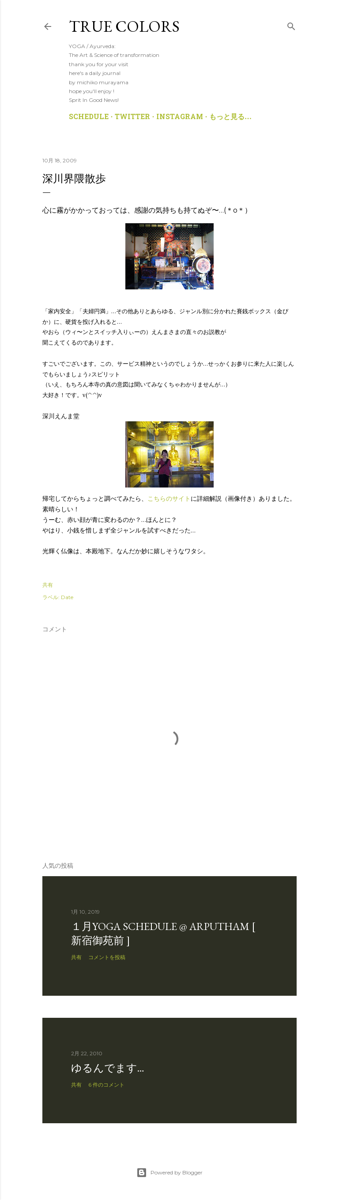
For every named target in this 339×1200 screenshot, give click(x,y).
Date (67, 597)
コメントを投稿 (106, 957)
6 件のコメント (106, 1084)
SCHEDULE (89, 117)
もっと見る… (230, 117)
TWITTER (132, 117)
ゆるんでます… (107, 1068)
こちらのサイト (169, 498)
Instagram (179, 117)
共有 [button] (47, 584)
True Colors (124, 26)
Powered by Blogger (169, 1172)
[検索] (291, 24)
